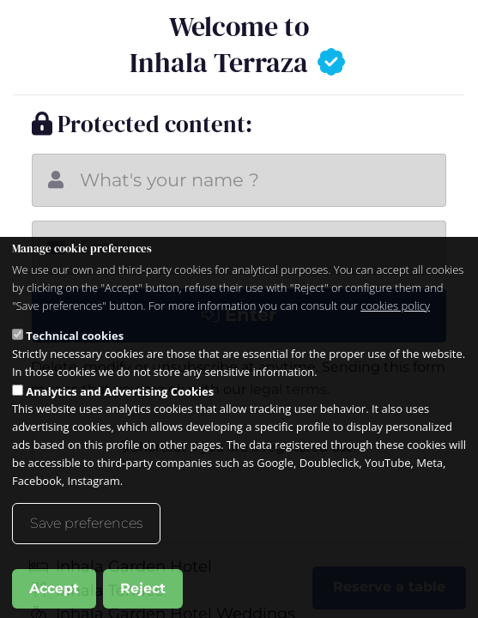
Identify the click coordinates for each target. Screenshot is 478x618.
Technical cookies (75, 358)
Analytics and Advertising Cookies (120, 413)
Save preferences (86, 545)
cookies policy (395, 327)
